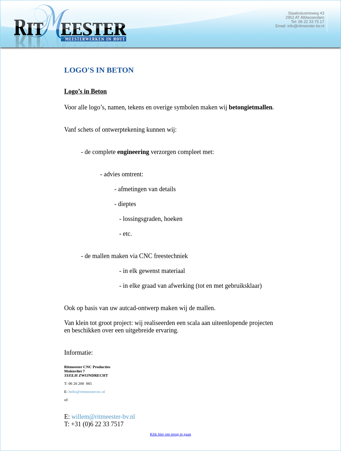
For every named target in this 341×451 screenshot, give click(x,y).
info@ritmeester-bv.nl (305, 26)
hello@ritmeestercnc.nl (87, 391)
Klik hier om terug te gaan (170, 434)
